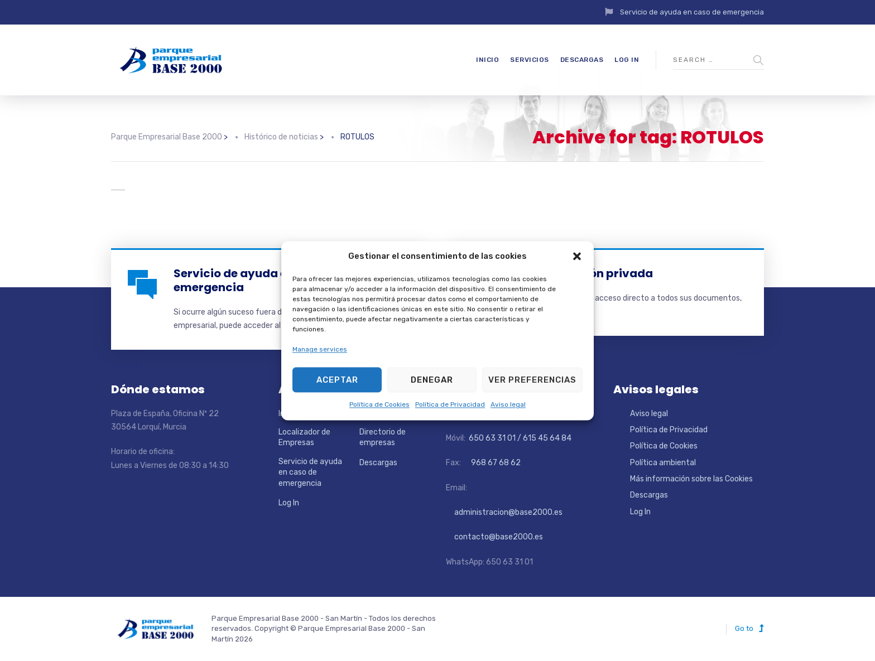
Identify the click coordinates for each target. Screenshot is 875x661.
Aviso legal (508, 405)
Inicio (487, 60)
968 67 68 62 (495, 462)
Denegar (432, 380)
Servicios (529, 60)
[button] (577, 256)
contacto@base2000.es (494, 537)
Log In (626, 60)
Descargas (582, 60)
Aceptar (337, 380)
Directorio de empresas (382, 437)
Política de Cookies (379, 405)
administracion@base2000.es (504, 512)
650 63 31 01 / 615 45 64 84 (519, 438)
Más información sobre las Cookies (691, 479)
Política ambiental (663, 462)
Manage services (319, 349)
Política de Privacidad (450, 405)
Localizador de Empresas (304, 437)
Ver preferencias (532, 380)
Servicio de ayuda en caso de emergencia (692, 12)
